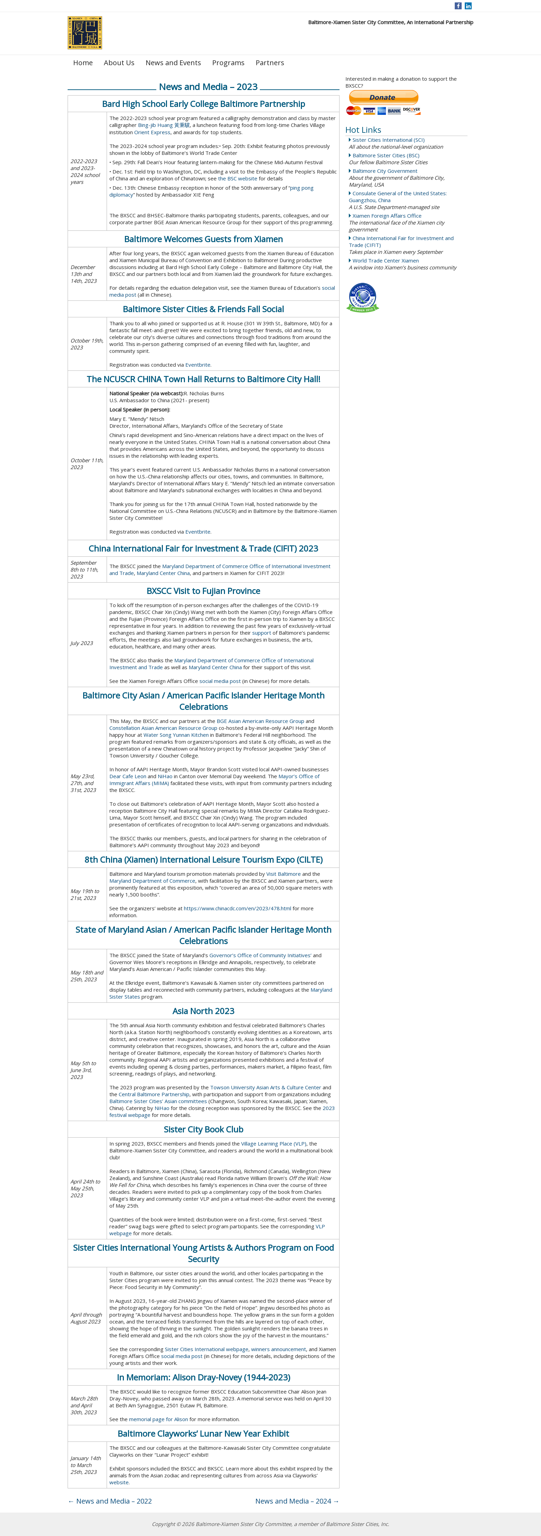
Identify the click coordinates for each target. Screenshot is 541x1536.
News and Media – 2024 (297, 1501)
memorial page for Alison (158, 1419)
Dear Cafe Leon (127, 776)
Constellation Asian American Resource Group (163, 727)
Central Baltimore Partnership (154, 1094)
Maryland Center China (163, 572)
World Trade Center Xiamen (386, 260)
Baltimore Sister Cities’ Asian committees (158, 1101)
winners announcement (278, 1349)
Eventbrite (197, 364)
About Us (119, 62)
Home (83, 62)
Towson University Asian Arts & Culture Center (265, 1087)
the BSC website (237, 178)
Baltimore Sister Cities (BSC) (386, 155)
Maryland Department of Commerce (152, 880)
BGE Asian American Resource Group (260, 720)
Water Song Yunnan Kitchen (176, 734)
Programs (228, 62)
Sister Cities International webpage (206, 1349)
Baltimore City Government (385, 170)
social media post (220, 680)
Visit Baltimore (283, 873)
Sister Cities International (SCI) (389, 139)
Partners (270, 62)
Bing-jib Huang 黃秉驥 (164, 124)
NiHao (165, 776)
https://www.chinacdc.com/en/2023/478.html (237, 908)
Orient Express (152, 132)
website (119, 1482)
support (261, 632)
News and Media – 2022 (110, 1501)
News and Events (173, 62)
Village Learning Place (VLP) (273, 1143)
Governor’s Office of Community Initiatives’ (260, 955)
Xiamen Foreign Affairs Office (387, 215)
